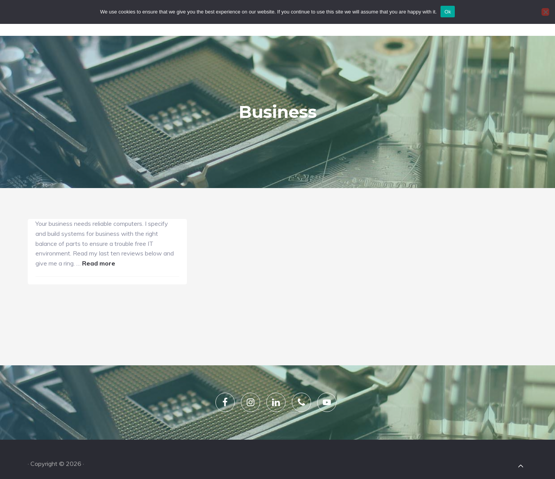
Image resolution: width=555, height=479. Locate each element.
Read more (70, 233)
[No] (545, 12)
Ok (447, 12)
